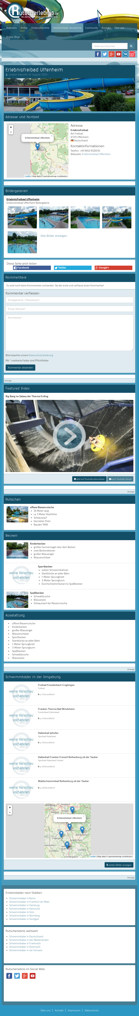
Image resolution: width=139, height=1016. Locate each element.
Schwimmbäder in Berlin (22, 898)
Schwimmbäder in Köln (21, 912)
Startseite (11, 27)
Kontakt (106, 27)
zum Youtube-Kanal (120, 479)
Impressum (74, 1010)
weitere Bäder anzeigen (119, 865)
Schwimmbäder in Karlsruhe (24, 908)
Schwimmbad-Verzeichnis (67, 27)
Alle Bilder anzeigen (54, 235)
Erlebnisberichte (40, 27)
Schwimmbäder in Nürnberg (24, 915)
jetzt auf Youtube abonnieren (89, 479)
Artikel (24, 27)
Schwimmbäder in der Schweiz (25, 950)
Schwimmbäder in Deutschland (26, 936)
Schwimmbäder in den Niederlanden (29, 939)
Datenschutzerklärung (41, 355)
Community (91, 27)
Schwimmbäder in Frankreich (25, 943)
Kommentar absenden (20, 367)
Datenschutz (92, 1010)
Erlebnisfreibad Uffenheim (96, 154)
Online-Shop (13, 36)
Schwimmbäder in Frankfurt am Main (29, 901)
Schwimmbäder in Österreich (25, 946)
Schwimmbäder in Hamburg (24, 905)
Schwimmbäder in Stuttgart (24, 919)
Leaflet (28, 176)
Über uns (119, 27)
